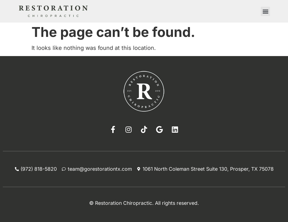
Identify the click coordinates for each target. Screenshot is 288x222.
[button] (265, 11)
